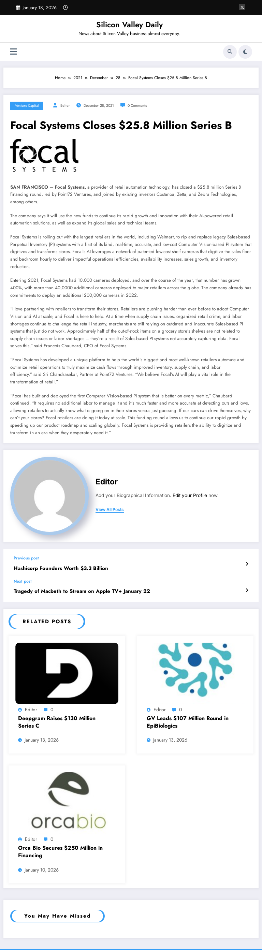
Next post (23, 581)
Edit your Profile (190, 495)
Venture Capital (27, 105)
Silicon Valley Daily (129, 24)
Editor (65, 105)
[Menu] (13, 51)
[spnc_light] (245, 52)
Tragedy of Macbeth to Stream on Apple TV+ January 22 (82, 591)
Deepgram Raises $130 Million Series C (57, 722)
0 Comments (137, 105)
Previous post (26, 558)
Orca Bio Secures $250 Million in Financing (60, 851)
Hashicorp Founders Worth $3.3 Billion (61, 568)
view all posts (110, 509)
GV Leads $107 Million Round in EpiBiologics (188, 722)
